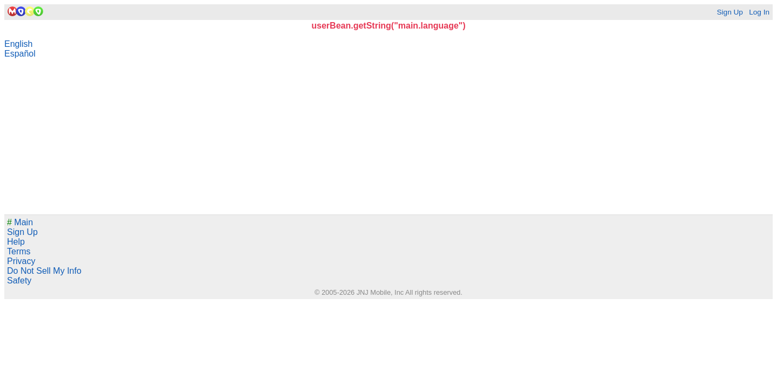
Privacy (21, 261)
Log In (759, 12)
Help (16, 241)
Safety (19, 280)
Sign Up (729, 12)
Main (20, 222)
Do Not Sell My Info (44, 270)
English (18, 43)
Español (20, 53)
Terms (19, 251)
